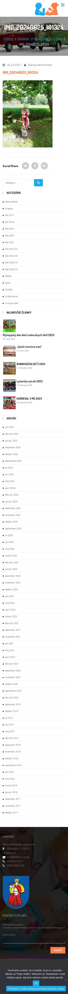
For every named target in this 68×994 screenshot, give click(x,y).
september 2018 (13, 765)
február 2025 (11, 434)
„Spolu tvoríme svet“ (29, 346)
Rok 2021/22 (11, 249)
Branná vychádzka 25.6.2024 (39, 39)
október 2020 (11, 684)
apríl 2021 (10, 657)
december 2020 (12, 670)
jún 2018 (9, 772)
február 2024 (11, 494)
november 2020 (12, 677)
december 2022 (12, 576)
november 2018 (12, 751)
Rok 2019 (9, 228)
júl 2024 (9, 467)
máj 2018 (9, 778)
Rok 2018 (9, 222)
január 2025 (11, 440)
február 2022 (11, 623)
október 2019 (11, 711)
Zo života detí (11, 303)
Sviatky (8, 289)
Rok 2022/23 (11, 256)
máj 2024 (9, 481)
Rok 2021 (9, 242)
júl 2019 (9, 718)
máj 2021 (9, 650)
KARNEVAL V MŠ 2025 (29, 398)
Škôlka (8, 276)
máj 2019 (9, 731)
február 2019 (11, 738)
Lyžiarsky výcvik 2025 (30, 381)
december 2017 (12, 799)
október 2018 (11, 758)
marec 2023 (11, 555)
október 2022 (11, 589)
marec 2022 (11, 616)
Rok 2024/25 (11, 269)
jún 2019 (9, 724)
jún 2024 (9, 474)
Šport (8, 283)
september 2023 (13, 528)
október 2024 (11, 454)
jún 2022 (9, 596)
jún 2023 (9, 542)
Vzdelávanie (11, 296)
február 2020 (11, 697)
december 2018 (12, 745)
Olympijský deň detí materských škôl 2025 (28, 335)
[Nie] (66, 980)
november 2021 (12, 636)
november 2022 (12, 582)
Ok (36, 983)
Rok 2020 (9, 235)
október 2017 (11, 812)
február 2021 (11, 663)
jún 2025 (9, 427)
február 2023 (11, 562)
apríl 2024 (10, 488)
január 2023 (11, 569)
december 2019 (12, 704)
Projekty (9, 208)
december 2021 (12, 630)
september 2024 (13, 461)
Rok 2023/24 (11, 262)
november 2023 (12, 515)
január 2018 (11, 792)
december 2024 (12, 447)
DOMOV (8, 39)
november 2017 (12, 805)
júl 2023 (9, 535)
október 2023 (11, 521)
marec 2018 (11, 785)
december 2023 (12, 508)
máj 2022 (9, 603)
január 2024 (11, 501)
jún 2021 (9, 643)
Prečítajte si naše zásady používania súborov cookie (36, 988)
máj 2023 (9, 549)
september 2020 (13, 690)
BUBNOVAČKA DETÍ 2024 (31, 364)
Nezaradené (11, 201)
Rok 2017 (9, 215)
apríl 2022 (10, 609)
